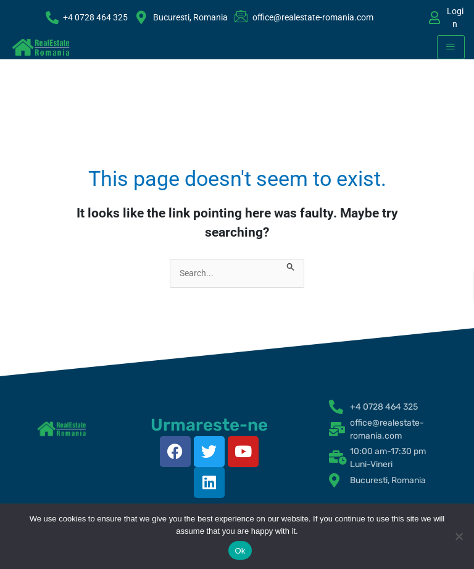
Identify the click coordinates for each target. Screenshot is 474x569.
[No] (458, 536)
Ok (240, 550)
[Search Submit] (290, 265)
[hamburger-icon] (451, 47)
